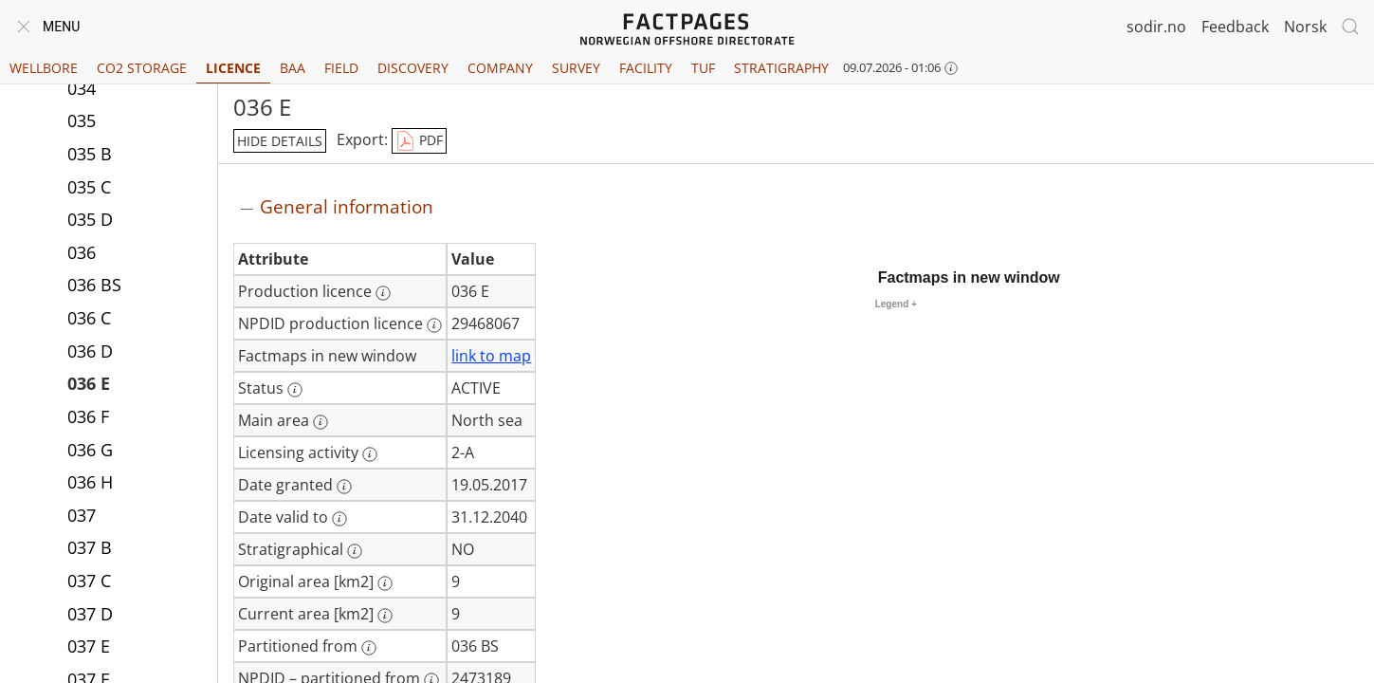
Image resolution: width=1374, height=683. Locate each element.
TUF (703, 68)
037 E (88, 646)
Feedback (1235, 26)
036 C (89, 317)
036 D (90, 351)
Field (341, 68)
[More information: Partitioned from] (368, 647)
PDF (419, 141)
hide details (279, 141)
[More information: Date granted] (344, 486)
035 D (90, 219)
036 (81, 252)
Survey (576, 68)
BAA (292, 68)
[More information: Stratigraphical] (354, 551)
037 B (89, 547)
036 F (88, 416)
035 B (89, 153)
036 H (90, 482)
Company (500, 68)
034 (81, 88)
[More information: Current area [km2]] (385, 615)
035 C (89, 186)
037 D (90, 613)
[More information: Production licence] (383, 293)
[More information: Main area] (320, 422)
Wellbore (43, 68)
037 (81, 515)
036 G (90, 449)
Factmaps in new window (969, 277)
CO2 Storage (142, 68)
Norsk (1305, 26)
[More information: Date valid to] (339, 518)
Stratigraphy (781, 68)
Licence (233, 68)
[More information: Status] (294, 389)
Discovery (413, 68)
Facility (645, 68)
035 (81, 120)
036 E (88, 383)
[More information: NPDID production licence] (434, 325)
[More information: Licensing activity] (369, 454)
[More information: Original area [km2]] (385, 583)
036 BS (94, 284)
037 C (89, 580)
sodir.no (1156, 26)
